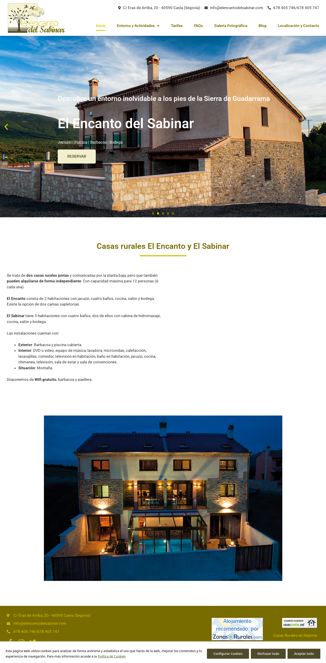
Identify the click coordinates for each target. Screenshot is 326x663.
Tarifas (177, 25)
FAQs (198, 25)
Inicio (100, 25)
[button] (6, 126)
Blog (262, 25)
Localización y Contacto (298, 25)
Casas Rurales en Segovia (295, 635)
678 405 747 (308, 7)
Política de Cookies (112, 656)
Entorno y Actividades (138, 26)
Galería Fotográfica (230, 25)
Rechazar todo (268, 653)
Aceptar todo (304, 653)
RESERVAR (77, 156)
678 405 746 (284, 7)
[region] (163, 652)
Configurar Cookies (227, 653)
